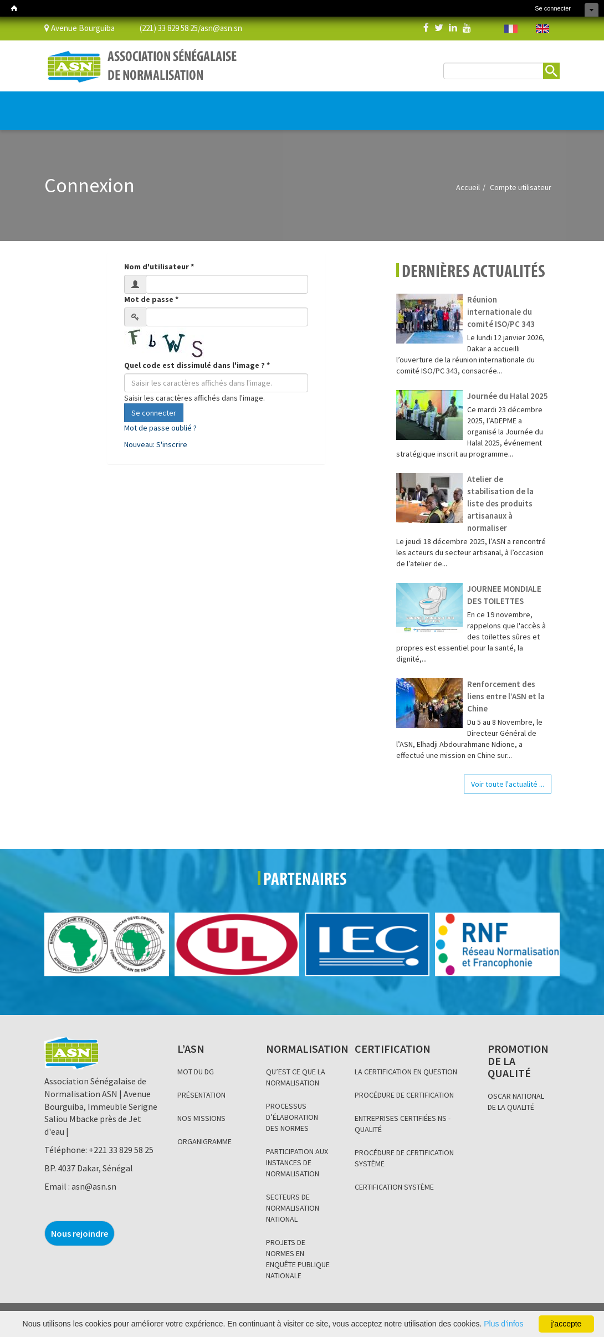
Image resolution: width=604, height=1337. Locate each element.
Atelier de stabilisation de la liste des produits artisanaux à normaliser (500, 503)
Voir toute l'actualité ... (507, 784)
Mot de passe (151, 299)
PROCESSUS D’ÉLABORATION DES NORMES (292, 1117)
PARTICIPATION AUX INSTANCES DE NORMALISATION (297, 1162)
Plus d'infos (503, 1323)
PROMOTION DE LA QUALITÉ (247, 105)
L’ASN (62, 105)
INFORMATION (344, 105)
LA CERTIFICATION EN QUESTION (406, 1072)
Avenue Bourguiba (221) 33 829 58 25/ (122, 27)
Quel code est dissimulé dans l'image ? (197, 365)
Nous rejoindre (79, 1233)
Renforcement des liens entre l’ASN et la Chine (506, 696)
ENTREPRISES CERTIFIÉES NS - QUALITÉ (403, 1123)
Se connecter (553, 8)
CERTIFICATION (173, 105)
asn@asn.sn (221, 27)
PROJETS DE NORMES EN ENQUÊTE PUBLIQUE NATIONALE (298, 1258)
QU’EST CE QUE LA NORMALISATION (295, 1077)
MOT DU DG (195, 1072)
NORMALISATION (112, 105)
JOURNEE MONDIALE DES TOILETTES (504, 594)
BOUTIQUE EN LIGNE (497, 111)
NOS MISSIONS (201, 1118)
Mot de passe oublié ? (160, 428)
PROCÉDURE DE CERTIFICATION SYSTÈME (404, 1158)
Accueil (468, 187)
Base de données (406, 105)
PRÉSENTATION (201, 1095)
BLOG (304, 105)
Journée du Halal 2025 (507, 396)
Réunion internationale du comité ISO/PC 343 (501, 311)
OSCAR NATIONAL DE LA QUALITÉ (516, 1101)
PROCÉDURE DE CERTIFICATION (404, 1095)
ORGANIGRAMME (204, 1141)
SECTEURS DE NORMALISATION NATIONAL (292, 1208)
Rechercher (551, 71)
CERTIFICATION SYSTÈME (394, 1187)
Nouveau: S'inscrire (155, 444)
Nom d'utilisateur (159, 267)
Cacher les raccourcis (591, 10)
